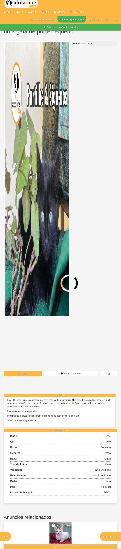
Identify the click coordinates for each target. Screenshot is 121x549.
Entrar (107, 19)
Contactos (22, 373)
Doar (5, 536)
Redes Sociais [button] (78, 12)
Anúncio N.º (78, 43)
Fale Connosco (110, 536)
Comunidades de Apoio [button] (43, 19)
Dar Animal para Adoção (72, 19)
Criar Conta (94, 19)
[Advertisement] (60, 338)
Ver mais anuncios (71, 373)
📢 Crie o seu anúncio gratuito (60, 27)
